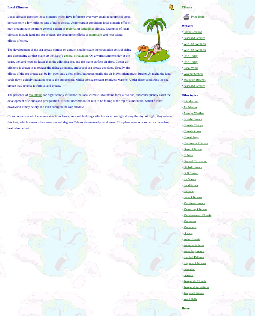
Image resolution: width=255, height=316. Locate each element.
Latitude (188, 191)
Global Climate (193, 167)
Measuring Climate (195, 209)
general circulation (76, 55)
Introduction (191, 101)
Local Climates (193, 197)
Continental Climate (196, 143)
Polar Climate (192, 239)
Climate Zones (192, 131)
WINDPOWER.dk (195, 44)
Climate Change (193, 125)
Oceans (188, 233)
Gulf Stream (191, 173)
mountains (95, 34)
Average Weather (194, 113)
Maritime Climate (194, 203)
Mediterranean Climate (197, 215)
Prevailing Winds (194, 251)
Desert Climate (193, 149)
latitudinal (87, 28)
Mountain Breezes (194, 80)
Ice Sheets (190, 179)
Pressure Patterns (194, 245)
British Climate (193, 119)
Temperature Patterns (196, 287)
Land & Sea (191, 185)
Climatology (191, 137)
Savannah (189, 269)
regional (71, 28)
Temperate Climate (195, 281)
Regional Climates (195, 263)
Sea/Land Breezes (194, 38)
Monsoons (190, 221)
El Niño (188, 155)
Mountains (190, 227)
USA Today (191, 56)
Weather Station (193, 74)
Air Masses (190, 107)
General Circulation (195, 161)
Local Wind (191, 68)
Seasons (188, 275)
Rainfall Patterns (194, 257)
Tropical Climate (194, 293)
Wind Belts (190, 299)
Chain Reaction (193, 32)
